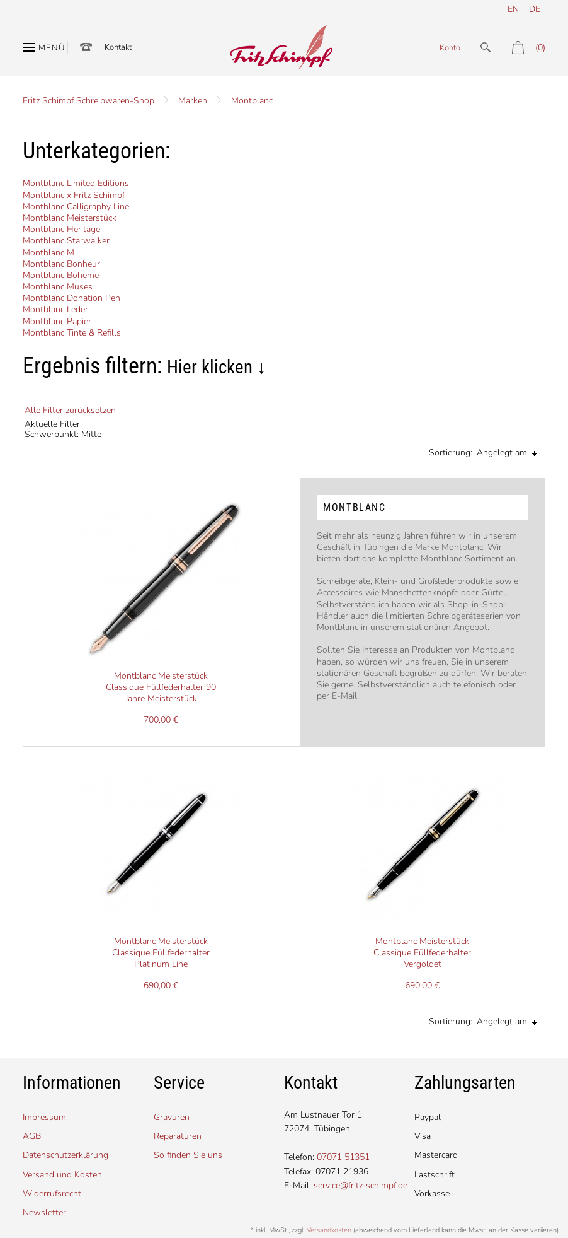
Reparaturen (178, 1136)
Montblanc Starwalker (66, 241)
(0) (523, 48)
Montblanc (252, 101)
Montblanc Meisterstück (69, 218)
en (513, 9)
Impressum (44, 1117)
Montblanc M (48, 253)
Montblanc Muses (58, 287)
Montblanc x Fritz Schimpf (74, 195)
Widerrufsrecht (52, 1194)
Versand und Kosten (62, 1175)
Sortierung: (450, 452)
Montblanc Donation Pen (71, 298)
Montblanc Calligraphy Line (76, 207)
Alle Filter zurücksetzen (70, 410)
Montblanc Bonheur (61, 264)
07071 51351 (343, 1157)
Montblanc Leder (55, 309)
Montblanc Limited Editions (76, 183)
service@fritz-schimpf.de (360, 1185)
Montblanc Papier (57, 321)
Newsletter (44, 1212)
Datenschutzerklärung (65, 1155)
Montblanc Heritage (61, 229)
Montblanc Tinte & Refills (72, 333)
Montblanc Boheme (61, 275)
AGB (32, 1136)
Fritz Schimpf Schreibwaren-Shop (88, 101)
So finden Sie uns (188, 1155)
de (534, 9)
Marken (192, 101)
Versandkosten (329, 1230)
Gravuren (172, 1117)
